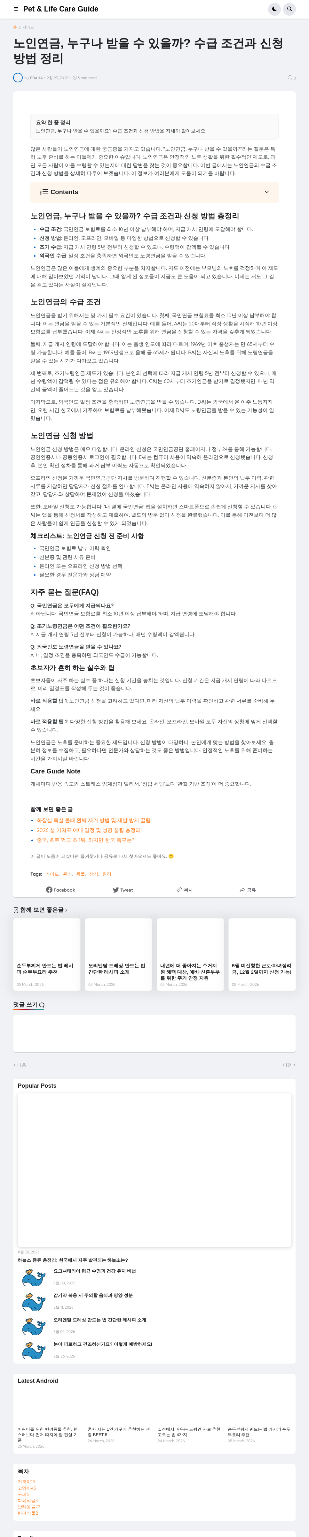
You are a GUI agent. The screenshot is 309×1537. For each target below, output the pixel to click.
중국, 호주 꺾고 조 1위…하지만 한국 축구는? (85, 840)
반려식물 (29, 1513)
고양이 (27, 1488)
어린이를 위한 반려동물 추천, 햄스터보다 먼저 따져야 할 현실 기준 (47, 1434)
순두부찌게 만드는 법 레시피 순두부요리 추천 (45, 969)
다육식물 (28, 1500)
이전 (287, 1065)
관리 (67, 874)
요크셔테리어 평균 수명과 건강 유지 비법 (94, 1271)
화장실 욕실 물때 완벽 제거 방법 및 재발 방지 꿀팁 (94, 820)
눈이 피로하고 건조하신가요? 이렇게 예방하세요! (102, 1344)
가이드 (28, 27)
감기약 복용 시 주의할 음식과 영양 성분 (92, 1295)
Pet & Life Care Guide (60, 9)
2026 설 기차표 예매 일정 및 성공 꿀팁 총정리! (89, 830)
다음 (21, 1065)
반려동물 (29, 1507)
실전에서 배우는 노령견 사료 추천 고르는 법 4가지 (189, 1432)
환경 (106, 874)
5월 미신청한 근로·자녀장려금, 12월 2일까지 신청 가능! (261, 969)
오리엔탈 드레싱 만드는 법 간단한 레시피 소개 (116, 969)
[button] (18, 9)
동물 (80, 874)
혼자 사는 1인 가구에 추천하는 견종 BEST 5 (119, 1432)
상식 (93, 874)
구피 (23, 1494)
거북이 (26, 1482)
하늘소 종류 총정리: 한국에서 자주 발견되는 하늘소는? (73, 1260)
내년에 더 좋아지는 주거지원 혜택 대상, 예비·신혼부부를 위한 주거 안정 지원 (190, 972)
